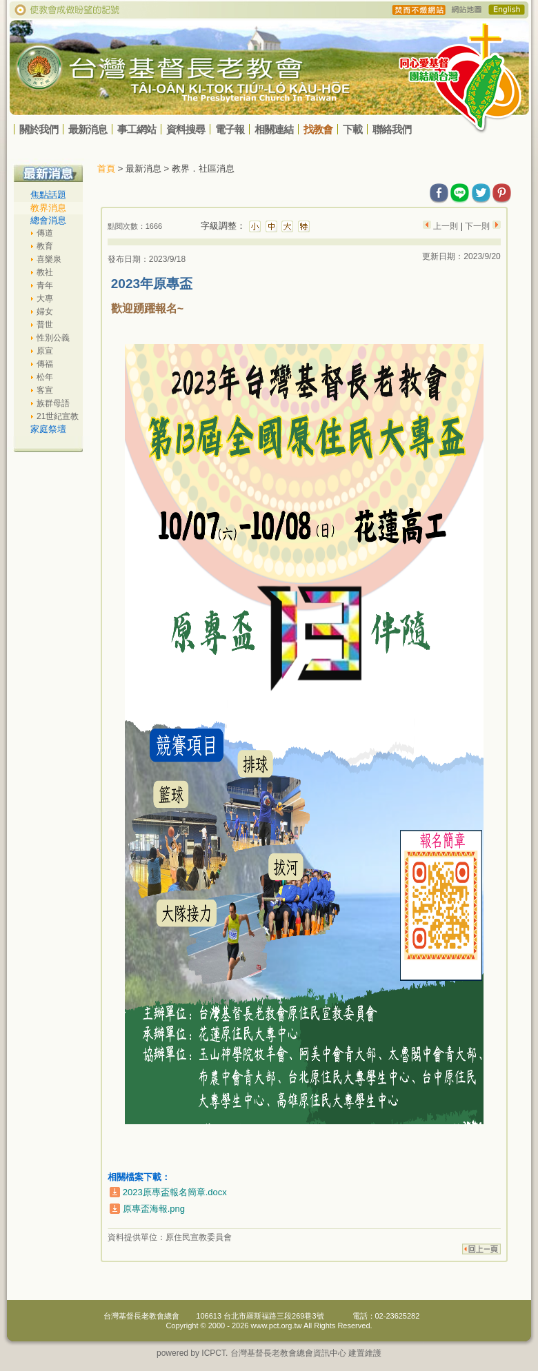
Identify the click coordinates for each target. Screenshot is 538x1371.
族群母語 (53, 403)
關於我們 (38, 129)
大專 (45, 298)
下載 (352, 129)
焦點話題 (48, 195)
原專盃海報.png (154, 1209)
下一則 (477, 226)
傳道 (45, 233)
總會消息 (48, 220)
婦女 (45, 311)
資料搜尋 (185, 129)
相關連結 (274, 129)
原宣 (45, 351)
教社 (45, 272)
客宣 (45, 390)
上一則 (446, 226)
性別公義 (53, 338)
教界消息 (48, 208)
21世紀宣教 (58, 416)
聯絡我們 (391, 129)
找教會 (317, 129)
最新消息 (87, 129)
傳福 (45, 364)
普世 (45, 324)
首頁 (106, 168)
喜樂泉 (49, 259)
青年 (45, 285)
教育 (45, 246)
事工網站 (136, 129)
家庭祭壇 (48, 429)
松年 (45, 377)
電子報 (229, 129)
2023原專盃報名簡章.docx (175, 1192)
